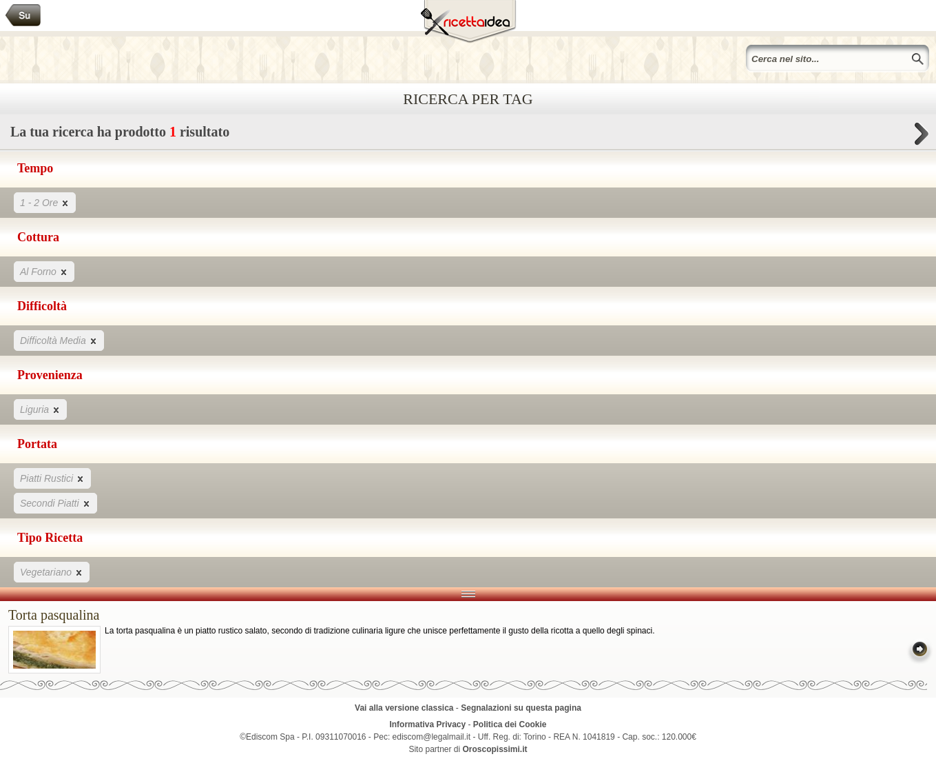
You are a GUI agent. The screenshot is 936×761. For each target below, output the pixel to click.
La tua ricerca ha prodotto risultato (468, 135)
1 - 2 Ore (45, 202)
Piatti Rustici (52, 478)
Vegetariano (51, 572)
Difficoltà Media (59, 340)
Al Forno (44, 271)
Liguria (40, 409)
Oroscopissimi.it (495, 749)
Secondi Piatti (55, 503)
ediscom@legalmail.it (432, 737)
